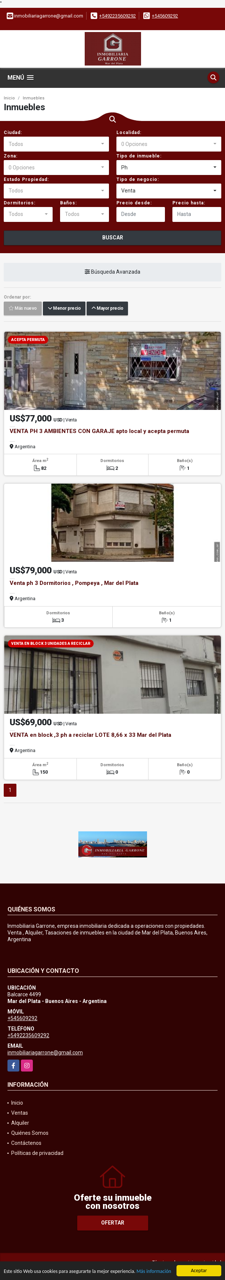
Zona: (11, 156)
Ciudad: (13, 132)
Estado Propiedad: (26, 179)
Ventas (19, 1113)
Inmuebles (33, 98)
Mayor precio (107, 308)
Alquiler (20, 1123)
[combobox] (56, 144)
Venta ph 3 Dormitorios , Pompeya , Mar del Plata (74, 583)
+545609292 (165, 16)
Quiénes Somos (30, 1133)
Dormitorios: (19, 203)
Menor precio (64, 308)
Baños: (68, 203)
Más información (154, 1272)
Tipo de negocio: (137, 179)
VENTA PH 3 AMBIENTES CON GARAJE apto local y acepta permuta (99, 431)
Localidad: (128, 132)
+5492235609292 (117, 16)
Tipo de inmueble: (139, 156)
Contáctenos (26, 1143)
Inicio (9, 98)
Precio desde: (134, 203)
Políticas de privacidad (37, 1153)
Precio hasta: (188, 203)
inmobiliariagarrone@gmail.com (45, 1052)
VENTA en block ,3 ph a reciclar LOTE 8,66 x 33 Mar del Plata (90, 735)
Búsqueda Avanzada (112, 272)
